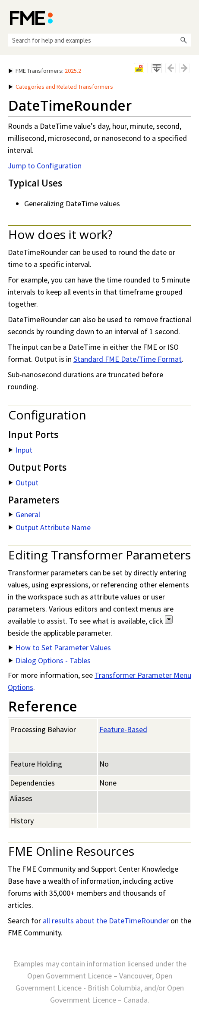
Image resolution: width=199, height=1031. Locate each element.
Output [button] (23, 483)
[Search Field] (99, 40)
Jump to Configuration (45, 166)
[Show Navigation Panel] (186, 17)
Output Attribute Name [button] (50, 527)
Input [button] (20, 450)
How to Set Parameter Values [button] (60, 647)
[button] (183, 40)
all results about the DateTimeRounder (106, 920)
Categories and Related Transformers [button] (61, 86)
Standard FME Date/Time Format (127, 359)
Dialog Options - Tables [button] (50, 660)
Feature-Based (123, 729)
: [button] (45, 71)
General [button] (24, 514)
